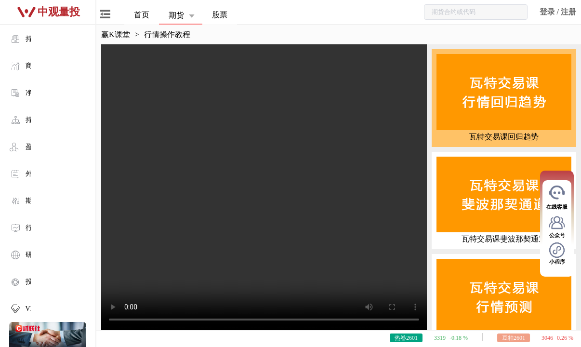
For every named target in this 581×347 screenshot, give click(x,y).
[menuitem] (48, 38)
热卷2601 (413, 337)
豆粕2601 (521, 337)
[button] (183, 14)
